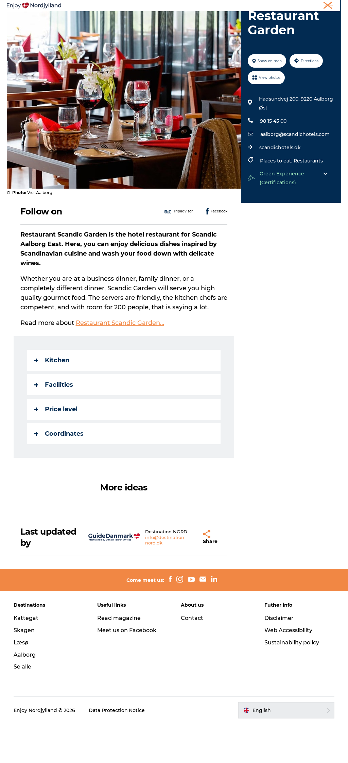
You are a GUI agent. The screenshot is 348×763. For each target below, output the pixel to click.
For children (174, 29)
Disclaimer (279, 657)
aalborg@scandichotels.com (295, 173)
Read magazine (119, 657)
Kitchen (51, 398)
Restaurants (308, 199)
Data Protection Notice (117, 749)
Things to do (102, 22)
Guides (225, 22)
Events (253, 22)
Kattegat (26, 657)
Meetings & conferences (317, 6)
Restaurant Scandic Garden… (120, 361)
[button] (186, 576)
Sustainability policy (291, 681)
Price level (55, 447)
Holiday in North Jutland (262, 6)
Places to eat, (277, 199)
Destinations (190, 22)
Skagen (24, 669)
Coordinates (59, 472)
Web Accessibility (288, 669)
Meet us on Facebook (126, 669)
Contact (192, 657)
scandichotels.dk (280, 186)
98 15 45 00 (273, 160)
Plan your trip (146, 22)
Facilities (53, 423)
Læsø (21, 681)
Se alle (22, 706)
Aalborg (25, 694)
